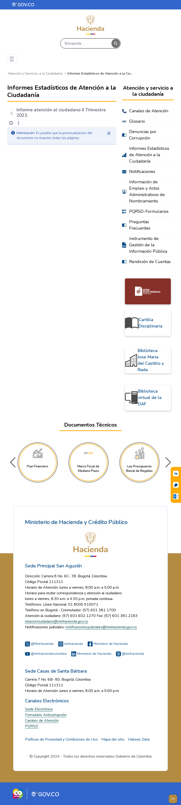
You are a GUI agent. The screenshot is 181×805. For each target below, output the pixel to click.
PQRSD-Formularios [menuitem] (149, 211)
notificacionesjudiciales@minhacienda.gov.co (101, 627)
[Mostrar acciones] (18, 123)
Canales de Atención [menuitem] (148, 111)
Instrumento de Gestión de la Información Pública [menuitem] (148, 245)
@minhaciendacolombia (45, 653)
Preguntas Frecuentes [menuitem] (139, 225)
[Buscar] (86, 43)
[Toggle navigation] (12, 58)
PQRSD (31, 726)
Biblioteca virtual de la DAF (149, 397)
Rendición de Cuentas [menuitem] (150, 261)
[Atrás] (11, 113)
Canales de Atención (42, 720)
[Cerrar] (109, 133)
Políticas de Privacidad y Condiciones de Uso (61, 739)
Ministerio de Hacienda (108, 643)
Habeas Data (139, 739)
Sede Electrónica (39, 709)
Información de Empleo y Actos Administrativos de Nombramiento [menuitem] (147, 191)
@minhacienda (130, 653)
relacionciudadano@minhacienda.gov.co (56, 621)
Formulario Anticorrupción (45, 714)
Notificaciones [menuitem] (142, 171)
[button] (168, 462)
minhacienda (70, 643)
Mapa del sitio (112, 739)
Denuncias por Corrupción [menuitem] (142, 135)
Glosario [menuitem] (137, 121)
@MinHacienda (39, 643)
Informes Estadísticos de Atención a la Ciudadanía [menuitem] (149, 155)
